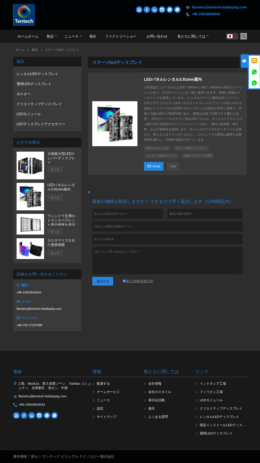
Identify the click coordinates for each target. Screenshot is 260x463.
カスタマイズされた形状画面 (61, 242)
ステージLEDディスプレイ (191, 148)
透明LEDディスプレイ (34, 84)
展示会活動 (156, 400)
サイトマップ (106, 416)
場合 (92, 36)
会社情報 (154, 383)
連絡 (17, 371)
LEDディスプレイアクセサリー (41, 124)
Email (153, 165)
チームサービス (108, 392)
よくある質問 (158, 416)
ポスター (24, 94)
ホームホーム (27, 36)
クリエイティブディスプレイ (39, 104)
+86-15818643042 (206, 14)
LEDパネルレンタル (157, 148)
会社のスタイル (159, 392)
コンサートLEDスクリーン (161, 155)
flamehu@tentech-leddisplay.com (219, 7)
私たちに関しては (193, 36)
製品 (52, 36)
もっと (55, 169)
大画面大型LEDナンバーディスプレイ (61, 158)
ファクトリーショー (121, 36)
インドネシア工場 (213, 383)
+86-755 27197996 (29, 325)
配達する (103, 383)
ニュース (73, 36)
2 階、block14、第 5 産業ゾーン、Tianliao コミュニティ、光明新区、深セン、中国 (55, 386)
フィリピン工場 (211, 392)
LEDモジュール (29, 114)
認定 (100, 408)
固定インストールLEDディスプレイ (226, 425)
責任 (151, 408)
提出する (103, 281)
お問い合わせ (157, 36)
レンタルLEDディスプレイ (37, 74)
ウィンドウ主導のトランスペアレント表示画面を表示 (61, 220)
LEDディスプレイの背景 (197, 155)
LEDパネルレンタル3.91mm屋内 (61, 187)
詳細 (173, 166)
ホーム (19, 49)
